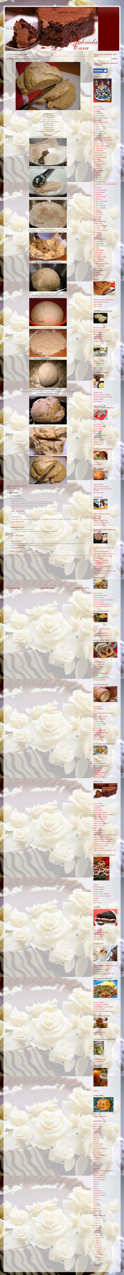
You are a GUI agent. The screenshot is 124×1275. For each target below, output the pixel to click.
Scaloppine (96, 568)
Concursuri (96, 1146)
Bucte (95, 711)
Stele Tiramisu (97, 902)
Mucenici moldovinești (99, 730)
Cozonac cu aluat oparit (100, 717)
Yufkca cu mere (97, 1034)
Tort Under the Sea (98, 266)
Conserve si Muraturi (99, 1148)
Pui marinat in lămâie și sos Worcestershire (101, 563)
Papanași (96, 734)
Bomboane (96, 1135)
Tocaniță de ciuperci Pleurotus (101, 604)
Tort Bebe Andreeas (99, 131)
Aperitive (95, 1128)
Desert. (95, 1150)
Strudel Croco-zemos (99, 1032)
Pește (95, 1186)
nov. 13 (98, 1252)
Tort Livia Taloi (97, 187)
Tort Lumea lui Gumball (99, 190)
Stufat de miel (97, 442)
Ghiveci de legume (98, 597)
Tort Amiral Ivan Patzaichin (100, 118)
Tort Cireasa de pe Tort (99, 148)
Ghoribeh (96, 898)
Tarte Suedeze (97, 939)
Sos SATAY (96, 365)
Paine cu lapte (97, 306)
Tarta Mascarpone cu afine (100, 932)
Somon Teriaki (97, 464)
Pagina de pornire (48, 588)
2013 (97, 1230)
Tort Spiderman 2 (98, 243)
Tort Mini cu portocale (99, 205)
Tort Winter (96, 272)
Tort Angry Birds (97, 120)
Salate (95, 1197)
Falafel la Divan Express (100, 595)
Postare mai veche (82, 588)
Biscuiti (95, 1133)
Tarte (94, 1206)
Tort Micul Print (97, 199)
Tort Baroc (96, 126)
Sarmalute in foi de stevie (100, 520)
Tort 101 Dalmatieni (98, 109)
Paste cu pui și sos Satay (100, 633)
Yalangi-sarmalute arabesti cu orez (103, 606)
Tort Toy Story (97, 254)
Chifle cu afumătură (98, 664)
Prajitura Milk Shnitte (99, 830)
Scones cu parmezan (99, 680)
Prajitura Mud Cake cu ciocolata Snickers (105, 834)
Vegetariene (96, 1211)
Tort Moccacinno (98, 214)
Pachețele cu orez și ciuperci (101, 330)
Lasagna (95, 626)
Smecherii (96, 1199)
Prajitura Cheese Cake (99, 819)
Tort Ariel (95, 124)
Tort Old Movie (97, 216)
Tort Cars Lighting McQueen (101, 146)
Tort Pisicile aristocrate (99, 221)
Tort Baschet (96, 129)
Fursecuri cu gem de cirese (101, 893)
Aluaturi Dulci (97, 1124)
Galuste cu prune (98, 723)
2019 (97, 1218)
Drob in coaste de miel (99, 435)
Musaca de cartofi (98, 492)
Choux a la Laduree (99, 805)
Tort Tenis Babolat (98, 250)
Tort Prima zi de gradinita (100, 225)
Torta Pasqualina (98, 444)
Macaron (95, 900)
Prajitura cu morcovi (99, 848)
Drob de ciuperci (98, 431)
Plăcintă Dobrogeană (99, 763)
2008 (97, 1242)
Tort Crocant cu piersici (99, 153)
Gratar (95, 1164)
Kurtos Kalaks (97, 728)
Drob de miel (97, 433)
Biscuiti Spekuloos (98, 887)
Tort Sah (95, 237)
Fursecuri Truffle (98, 891)
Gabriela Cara (15, 527)
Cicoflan (95, 808)
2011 (97, 1235)
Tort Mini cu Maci (98, 203)
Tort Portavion (97, 223)
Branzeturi (96, 1137)
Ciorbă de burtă (97, 392)
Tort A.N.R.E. (97, 111)
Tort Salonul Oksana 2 (99, 239)
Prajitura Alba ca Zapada (100, 817)
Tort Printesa (97, 228)
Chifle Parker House (99, 662)
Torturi (95, 1208)
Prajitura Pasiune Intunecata (101, 837)
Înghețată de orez (98, 971)
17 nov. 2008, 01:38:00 (17, 511)
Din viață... (96, 1153)
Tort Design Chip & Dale (100, 157)
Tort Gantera (96, 166)
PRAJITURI (96, 1190)
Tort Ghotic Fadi (97, 168)
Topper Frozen (97, 106)
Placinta (95, 1188)
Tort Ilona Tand (97, 179)
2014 (97, 1228)
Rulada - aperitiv (98, 334)
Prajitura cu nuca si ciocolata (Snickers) (104, 850)
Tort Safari (96, 234)
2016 (97, 1223)
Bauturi (95, 1130)
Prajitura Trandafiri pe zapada (101, 841)
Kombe (95, 671)
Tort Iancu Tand (97, 177)
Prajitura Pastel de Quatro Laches (102, 839)
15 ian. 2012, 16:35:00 (17, 547)
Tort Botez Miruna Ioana (100, 133)
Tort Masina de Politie (99, 196)
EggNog (95, 1090)
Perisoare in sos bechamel (100, 522)
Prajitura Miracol (98, 832)
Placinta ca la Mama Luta (100, 673)
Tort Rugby (96, 232)
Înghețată (96, 1168)
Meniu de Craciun (98, 1175)
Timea (13, 541)
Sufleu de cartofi (98, 484)
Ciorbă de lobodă (98, 399)
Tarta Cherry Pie (98, 930)
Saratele (95, 675)
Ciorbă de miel (97, 401)
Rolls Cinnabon (97, 739)
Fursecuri (96, 1161)
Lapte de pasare (98, 810)
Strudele (95, 1204)
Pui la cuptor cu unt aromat (101, 560)
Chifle (95, 1139)
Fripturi (95, 1159)
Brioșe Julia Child (98, 708)
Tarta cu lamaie (97, 936)
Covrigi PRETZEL (98, 666)
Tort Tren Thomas (98, 259)
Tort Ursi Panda (97, 268)
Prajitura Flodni (97, 828)
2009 (97, 1240)
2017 (97, 1220)
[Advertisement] (48, 571)
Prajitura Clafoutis (98, 821)
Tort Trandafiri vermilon (99, 257)
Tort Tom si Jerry (98, 252)
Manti (95, 631)
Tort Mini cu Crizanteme (100, 201)
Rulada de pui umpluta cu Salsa (102, 566)
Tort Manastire (97, 194)
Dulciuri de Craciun (98, 1155)
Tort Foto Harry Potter (99, 164)
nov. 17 (98, 1249)
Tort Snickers (97, 241)
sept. (98, 1260)
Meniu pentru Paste (98, 1177)
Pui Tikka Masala (98, 558)
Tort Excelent (97, 161)
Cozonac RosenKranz (99, 426)
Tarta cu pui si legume (99, 573)
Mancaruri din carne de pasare (102, 1170)
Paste (95, 1184)
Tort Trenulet (96, 261)
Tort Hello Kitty (97, 175)
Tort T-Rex (96, 248)
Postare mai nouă (14, 588)
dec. (98, 1245)
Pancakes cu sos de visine (100, 732)
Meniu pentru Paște (98, 1179)
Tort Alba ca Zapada (99, 115)
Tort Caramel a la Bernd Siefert (102, 138)
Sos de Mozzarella (98, 363)
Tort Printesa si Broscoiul (100, 230)
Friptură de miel (97, 437)
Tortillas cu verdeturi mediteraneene (103, 299)
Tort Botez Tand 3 (98, 135)
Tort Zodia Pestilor (98, 275)
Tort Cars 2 (96, 144)
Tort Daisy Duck (97, 155)
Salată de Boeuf (97, 339)
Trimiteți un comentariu (15, 551)
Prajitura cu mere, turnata (100, 846)
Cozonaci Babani (98, 428)
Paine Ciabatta (97, 304)
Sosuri (95, 1202)
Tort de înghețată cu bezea (100, 969)
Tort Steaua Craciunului (100, 245)
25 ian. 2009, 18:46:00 (17, 535)
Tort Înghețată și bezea (99, 182)
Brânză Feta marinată (99, 1059)
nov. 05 (98, 1254)
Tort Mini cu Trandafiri (99, 208)
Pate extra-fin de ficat (99, 332)
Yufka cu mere (97, 774)
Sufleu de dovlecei (98, 602)
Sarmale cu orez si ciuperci (101, 486)
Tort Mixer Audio (98, 212)
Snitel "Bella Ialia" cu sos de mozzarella (104, 571)
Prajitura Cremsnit (98, 825)
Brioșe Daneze (97, 706)
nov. (98, 1247)
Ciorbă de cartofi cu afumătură (102, 394)
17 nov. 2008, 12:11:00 (17, 521)
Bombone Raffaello (98, 889)
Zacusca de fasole (98, 1061)
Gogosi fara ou (97, 725)
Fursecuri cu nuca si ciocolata (101, 896)
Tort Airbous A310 (98, 113)
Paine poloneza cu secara (100, 302)
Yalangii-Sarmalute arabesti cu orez (103, 1011)
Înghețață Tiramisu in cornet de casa (103, 973)
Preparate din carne (99, 1195)
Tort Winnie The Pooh (99, 270)
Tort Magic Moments (99, 192)
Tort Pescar (96, 219)
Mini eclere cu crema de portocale (102, 814)
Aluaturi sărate (97, 1126)
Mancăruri (96, 1173)
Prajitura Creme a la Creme (101, 823)
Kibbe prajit (96, 518)
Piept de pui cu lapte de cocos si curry (104, 553)
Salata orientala (97, 336)
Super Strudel (97, 770)
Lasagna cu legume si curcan (101, 628)
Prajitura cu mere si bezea (100, 843)
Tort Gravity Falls (98, 170)
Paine (13, 488)
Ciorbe (95, 1141)
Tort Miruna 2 (97, 210)
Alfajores (95, 884)
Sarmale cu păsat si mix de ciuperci (103, 600)
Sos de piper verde (98, 361)
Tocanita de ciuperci (99, 1009)
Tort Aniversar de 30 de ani (101, 122)
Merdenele (96, 761)
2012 (97, 1233)
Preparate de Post (98, 1193)
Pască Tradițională (98, 440)
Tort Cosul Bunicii (98, 150)
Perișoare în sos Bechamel (101, 551)
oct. (98, 1257)
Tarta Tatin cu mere (98, 934)
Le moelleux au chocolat (100, 812)
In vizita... (96, 1166)
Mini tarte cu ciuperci (99, 327)
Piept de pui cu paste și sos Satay (102, 556)
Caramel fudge (97, 803)
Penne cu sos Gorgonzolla (100, 635)
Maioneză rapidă (98, 367)
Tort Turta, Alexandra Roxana (101, 263)
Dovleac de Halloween (99, 1116)
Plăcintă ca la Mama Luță (100, 765)
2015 (97, 1225)
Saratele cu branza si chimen (101, 341)
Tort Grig (95, 173)
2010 (97, 1238)
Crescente (96, 668)
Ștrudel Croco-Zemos (99, 777)
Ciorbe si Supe (97, 1144)
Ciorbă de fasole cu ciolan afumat (102, 397)
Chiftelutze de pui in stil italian (101, 514)
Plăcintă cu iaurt (97, 768)
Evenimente (96, 1157)
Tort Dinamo (96, 159)
